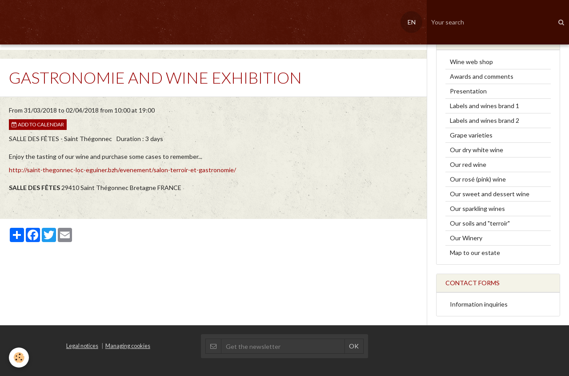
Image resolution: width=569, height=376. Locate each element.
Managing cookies (127, 346)
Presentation (468, 91)
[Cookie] (19, 358)
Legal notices (82, 346)
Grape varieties (471, 135)
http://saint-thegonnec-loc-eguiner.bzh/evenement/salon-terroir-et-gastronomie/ (122, 170)
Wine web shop (471, 61)
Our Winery (466, 238)
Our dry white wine (476, 150)
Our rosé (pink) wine (478, 179)
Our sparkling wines (477, 208)
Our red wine (468, 164)
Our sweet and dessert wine (489, 194)
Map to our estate (475, 252)
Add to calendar (38, 124)
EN (412, 22)
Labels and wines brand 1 (484, 105)
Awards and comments (481, 76)
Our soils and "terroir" (480, 223)
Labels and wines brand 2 (484, 120)
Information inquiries (479, 304)
